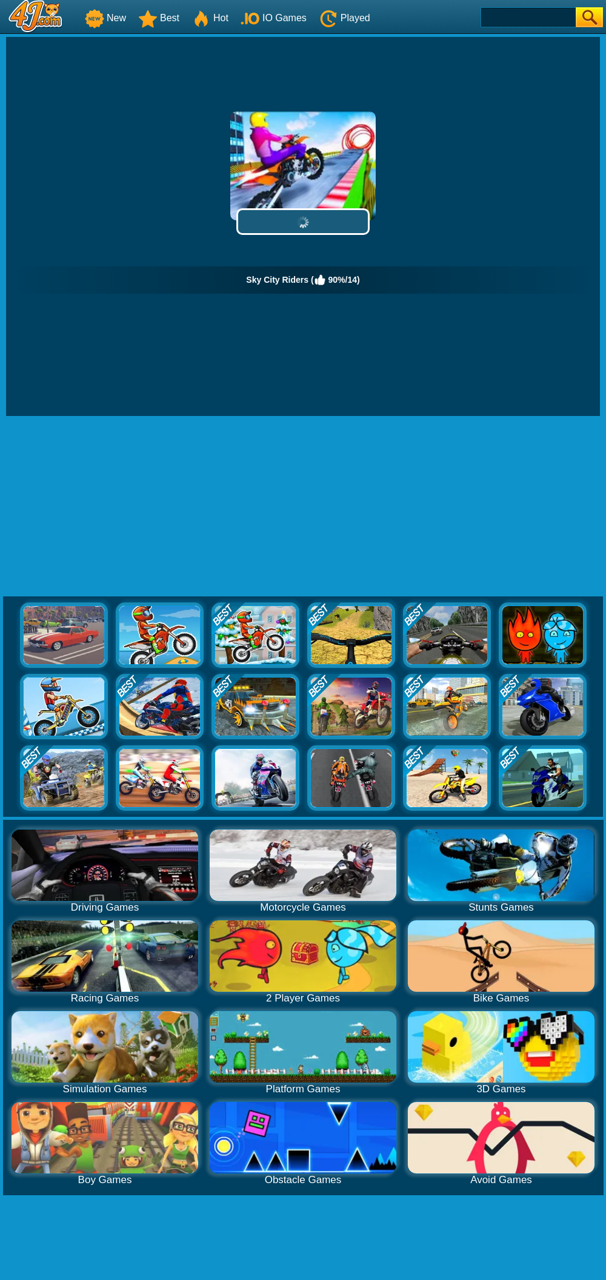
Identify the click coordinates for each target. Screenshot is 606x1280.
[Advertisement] (303, 507)
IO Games (274, 18)
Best (158, 18)
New (105, 18)
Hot (209, 18)
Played (344, 18)
